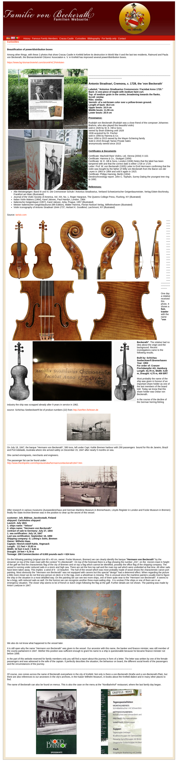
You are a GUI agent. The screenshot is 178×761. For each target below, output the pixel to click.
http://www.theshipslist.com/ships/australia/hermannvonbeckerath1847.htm (44, 463)
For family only (109, 38)
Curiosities (80, 38)
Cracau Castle (66, 38)
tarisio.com (21, 214)
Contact (122, 38)
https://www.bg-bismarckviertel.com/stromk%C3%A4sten (35, 62)
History (27, 38)
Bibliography (93, 38)
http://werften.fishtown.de (85, 410)
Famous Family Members (45, 38)
